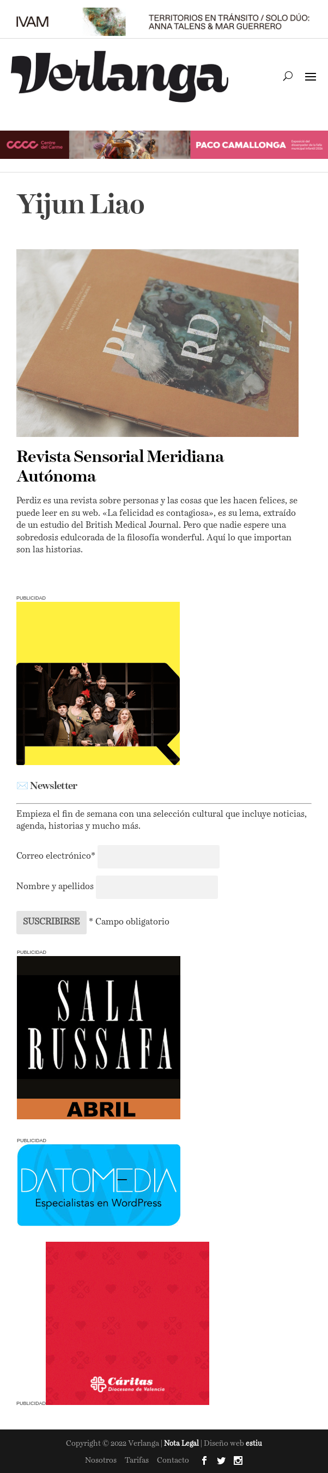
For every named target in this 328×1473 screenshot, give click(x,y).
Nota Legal (182, 1443)
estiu (254, 1443)
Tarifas (137, 1460)
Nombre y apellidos (55, 887)
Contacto (173, 1460)
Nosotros (101, 1460)
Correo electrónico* (57, 856)
